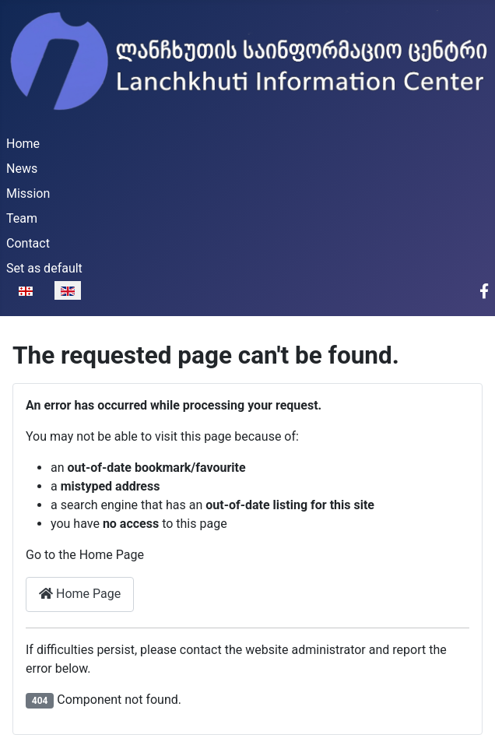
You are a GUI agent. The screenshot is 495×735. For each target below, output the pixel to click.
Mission (28, 193)
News (21, 168)
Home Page (80, 593)
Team (21, 218)
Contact (28, 243)
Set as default (44, 268)
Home (23, 143)
